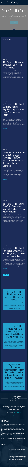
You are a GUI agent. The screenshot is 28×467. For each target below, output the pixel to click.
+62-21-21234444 (18, 412)
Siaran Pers (5, 59)
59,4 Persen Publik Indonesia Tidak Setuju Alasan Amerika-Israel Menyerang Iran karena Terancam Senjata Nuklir (14, 252)
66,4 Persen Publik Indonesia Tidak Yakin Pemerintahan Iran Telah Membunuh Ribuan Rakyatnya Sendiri (14, 207)
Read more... (5, 80)
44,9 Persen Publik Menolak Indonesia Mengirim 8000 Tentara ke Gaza (13, 65)
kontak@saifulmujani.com (15, 415)
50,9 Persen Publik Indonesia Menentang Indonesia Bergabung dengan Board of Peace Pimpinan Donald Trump (14, 109)
